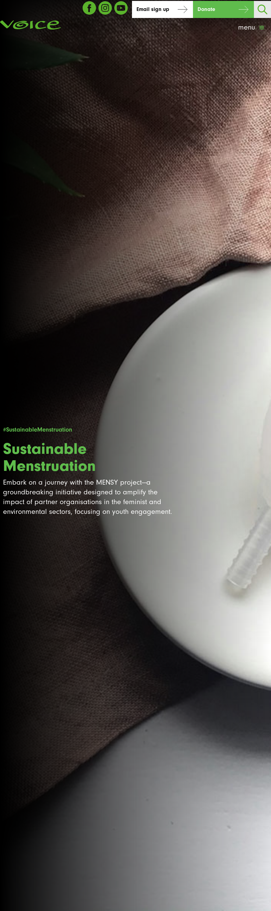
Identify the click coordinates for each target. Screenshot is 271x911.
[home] (30, 25)
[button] (252, 28)
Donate (206, 9)
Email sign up (153, 9)
